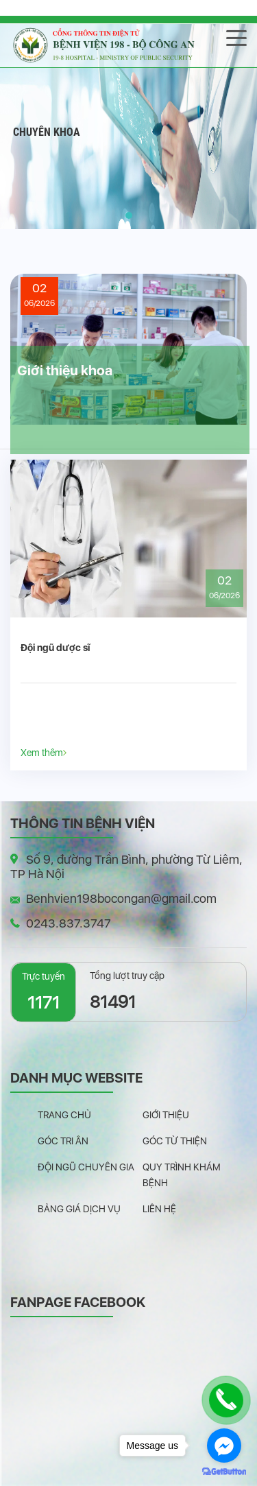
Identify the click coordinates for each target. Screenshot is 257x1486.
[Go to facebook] (224, 1445)
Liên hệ (159, 1208)
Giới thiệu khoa (64, 370)
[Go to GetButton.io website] (224, 1471)
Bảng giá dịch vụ (79, 1208)
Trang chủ (64, 1114)
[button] (128, 215)
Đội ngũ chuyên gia (86, 1166)
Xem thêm (43, 752)
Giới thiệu (166, 1114)
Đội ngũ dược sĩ (55, 647)
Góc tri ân (63, 1140)
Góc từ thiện (175, 1140)
